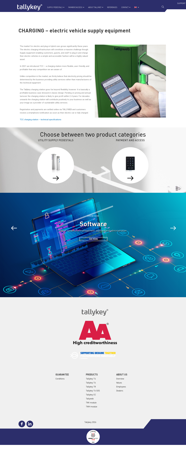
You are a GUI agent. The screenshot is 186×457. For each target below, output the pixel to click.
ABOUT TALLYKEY (95, 7)
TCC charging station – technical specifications (40, 119)
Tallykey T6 (91, 382)
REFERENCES (112, 7)
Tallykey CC (91, 394)
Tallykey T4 (91, 378)
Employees (121, 386)
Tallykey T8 (91, 386)
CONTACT (125, 7)
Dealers (119, 390)
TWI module (91, 402)
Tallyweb (90, 398)
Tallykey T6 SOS (93, 390)
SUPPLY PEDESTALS (55, 7)
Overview (120, 378)
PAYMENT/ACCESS (76, 7)
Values (119, 382)
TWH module (91, 406)
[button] (16, 228)
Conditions (60, 378)
